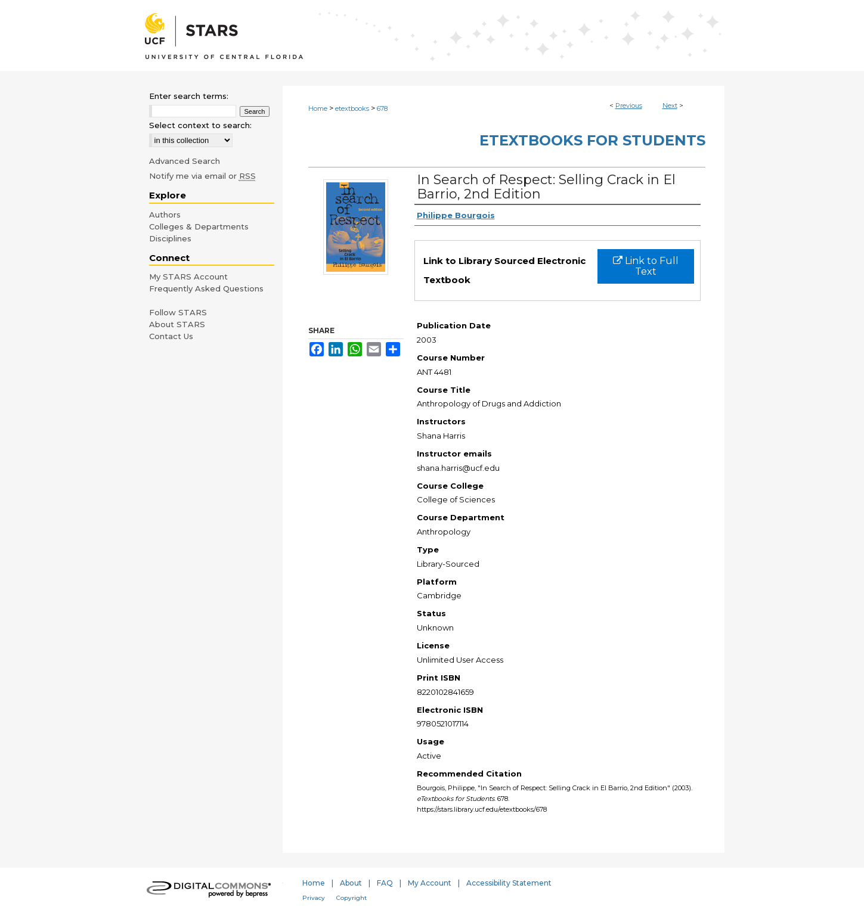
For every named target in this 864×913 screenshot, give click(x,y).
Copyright (351, 898)
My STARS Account (188, 276)
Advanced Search (184, 161)
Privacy (313, 898)
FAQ (385, 882)
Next (669, 105)
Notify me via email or (202, 176)
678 (382, 108)
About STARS (177, 324)
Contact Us (171, 336)
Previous (628, 105)
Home (317, 108)
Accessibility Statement (509, 882)
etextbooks (352, 108)
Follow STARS (178, 312)
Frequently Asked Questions (206, 288)
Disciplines (170, 238)
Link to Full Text (646, 266)
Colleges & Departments (199, 226)
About (351, 882)
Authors (165, 214)
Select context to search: (200, 125)
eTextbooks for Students (592, 140)
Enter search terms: (188, 96)
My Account (429, 882)
